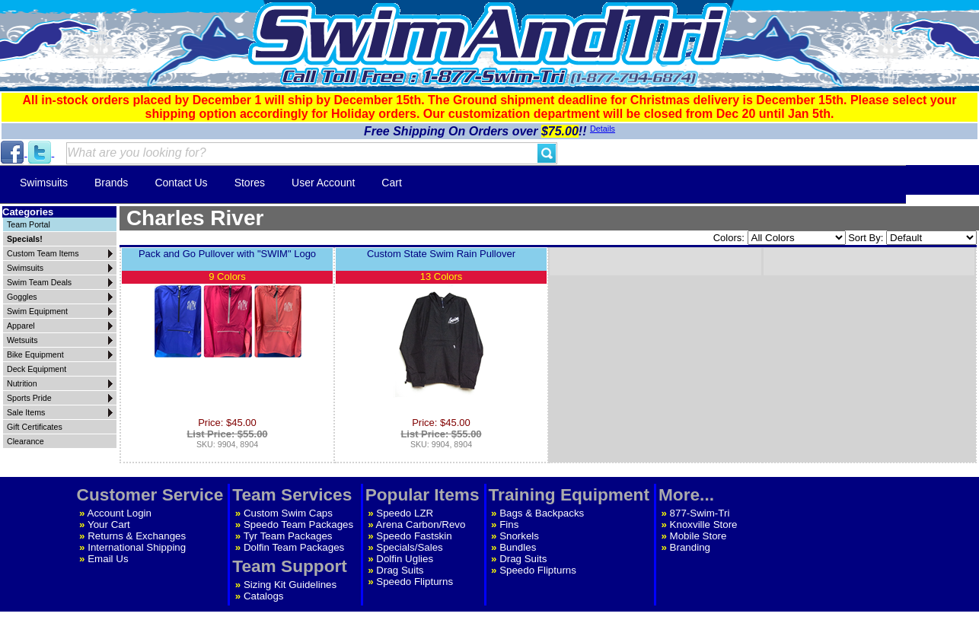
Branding (690, 547)
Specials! (25, 238)
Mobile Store (698, 536)
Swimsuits (44, 182)
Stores (249, 182)
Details (602, 128)
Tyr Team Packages (288, 536)
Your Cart (109, 524)
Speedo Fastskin (413, 536)
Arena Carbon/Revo (421, 524)
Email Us (108, 558)
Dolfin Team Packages (294, 547)
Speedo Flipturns (414, 581)
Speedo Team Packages (298, 524)
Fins (508, 524)
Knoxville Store (704, 524)
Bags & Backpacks (541, 513)
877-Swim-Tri (700, 513)
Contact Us (181, 182)
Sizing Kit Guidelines (290, 584)
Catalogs (264, 596)
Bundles (517, 547)
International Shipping (137, 547)
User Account (323, 182)
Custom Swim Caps (288, 513)
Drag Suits (399, 570)
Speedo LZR (404, 513)
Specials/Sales (409, 547)
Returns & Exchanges (137, 536)
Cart (391, 182)
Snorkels (519, 536)
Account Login (119, 513)
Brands (111, 182)
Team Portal (28, 224)
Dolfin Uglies (404, 558)
